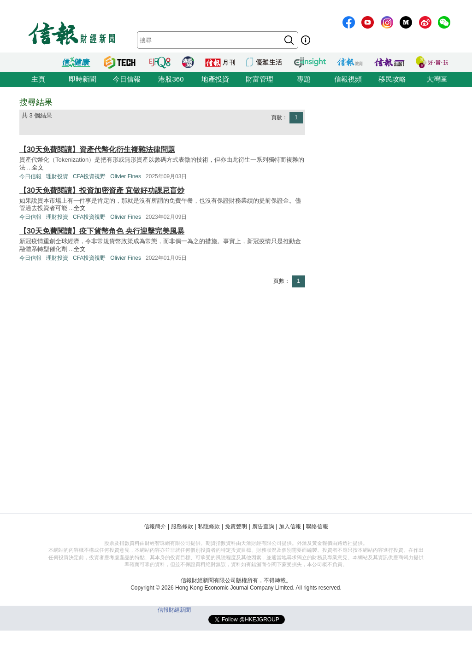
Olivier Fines (125, 176)
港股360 (170, 79)
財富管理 (259, 79)
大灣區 (436, 79)
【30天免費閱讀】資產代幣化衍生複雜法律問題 (97, 149)
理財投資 (57, 176)
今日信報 (127, 79)
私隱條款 (209, 526)
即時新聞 (82, 79)
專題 (304, 79)
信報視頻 (348, 79)
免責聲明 (236, 526)
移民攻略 (392, 79)
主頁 (38, 79)
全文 (38, 167)
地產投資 (215, 79)
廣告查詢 (263, 526)
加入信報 (290, 526)
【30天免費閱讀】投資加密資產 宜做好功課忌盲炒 (101, 190)
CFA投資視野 (89, 176)
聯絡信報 (317, 526)
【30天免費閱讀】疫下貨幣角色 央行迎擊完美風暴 (101, 231)
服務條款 (182, 526)
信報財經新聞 (174, 610)
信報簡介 (155, 526)
